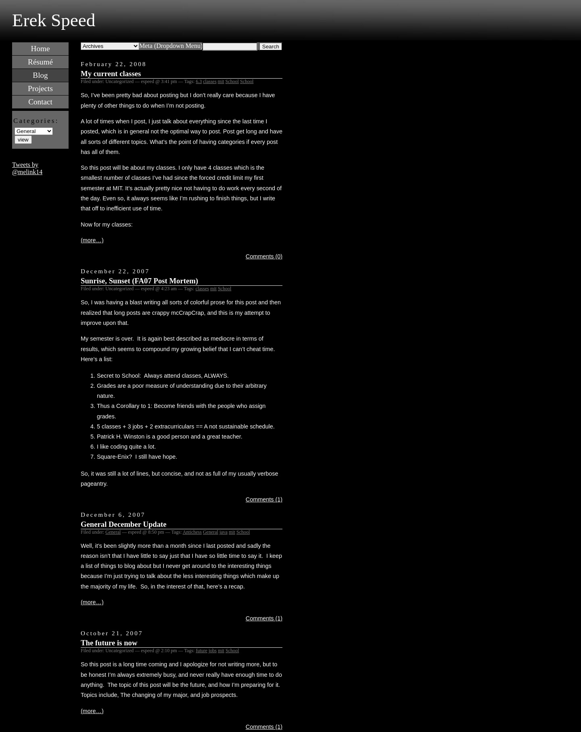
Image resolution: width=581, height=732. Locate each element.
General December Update (124, 524)
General (113, 532)
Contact (40, 102)
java (223, 532)
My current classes (111, 73)
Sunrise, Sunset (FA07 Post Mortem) (139, 281)
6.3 (199, 81)
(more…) (92, 240)
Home (40, 48)
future (201, 650)
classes (209, 81)
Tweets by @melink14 (27, 168)
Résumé (40, 62)
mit (221, 81)
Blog (40, 75)
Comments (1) (264, 499)
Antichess (192, 532)
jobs (213, 650)
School (232, 81)
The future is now (109, 642)
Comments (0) (264, 256)
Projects (40, 88)
